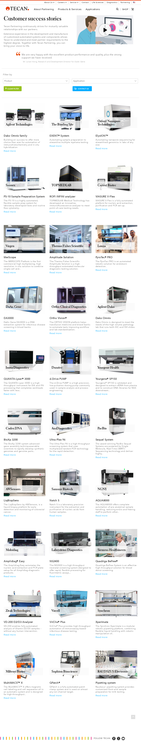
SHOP (125, 9)
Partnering (125, 2)
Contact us (81, 89)
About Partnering (44, 9)
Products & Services (70, 9)
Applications (93, 9)
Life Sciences (98, 2)
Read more (10, 151)
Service (74, 2)
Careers (62, 2)
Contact (85, 2)
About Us (49, 2)
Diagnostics (112, 2)
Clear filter (12, 89)
